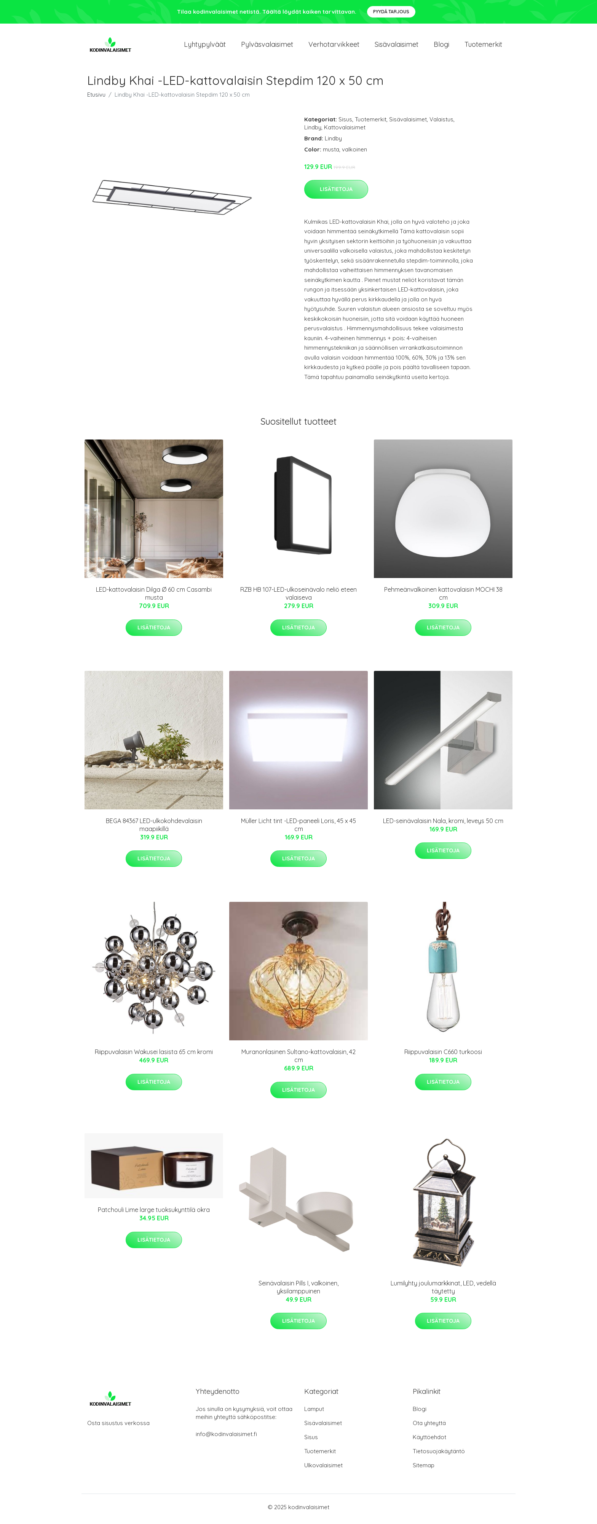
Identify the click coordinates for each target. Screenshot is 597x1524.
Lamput (314, 1412)
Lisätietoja (336, 193)
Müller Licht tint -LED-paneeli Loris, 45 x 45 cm (298, 828)
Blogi (441, 46)
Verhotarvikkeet (333, 46)
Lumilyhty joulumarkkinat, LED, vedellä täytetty (443, 1291)
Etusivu (96, 98)
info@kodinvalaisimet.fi (226, 1437)
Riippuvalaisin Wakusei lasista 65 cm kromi (154, 1056)
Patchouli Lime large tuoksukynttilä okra (154, 1214)
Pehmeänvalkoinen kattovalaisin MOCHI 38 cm (443, 597)
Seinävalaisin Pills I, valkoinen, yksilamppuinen (298, 1291)
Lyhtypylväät (205, 46)
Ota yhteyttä (429, 1426)
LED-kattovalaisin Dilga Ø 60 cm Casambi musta (154, 597)
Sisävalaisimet (396, 46)
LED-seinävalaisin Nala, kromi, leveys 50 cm (443, 824)
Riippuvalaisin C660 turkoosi (443, 1056)
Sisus (345, 123)
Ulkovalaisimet (323, 1469)
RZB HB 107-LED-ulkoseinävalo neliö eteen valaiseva (298, 597)
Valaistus (441, 123)
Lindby (312, 131)
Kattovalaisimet (345, 131)
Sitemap (423, 1469)
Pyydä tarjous (391, 11)
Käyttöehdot (429, 1440)
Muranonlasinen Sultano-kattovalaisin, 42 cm (298, 1060)
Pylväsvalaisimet (267, 46)
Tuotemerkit (483, 46)
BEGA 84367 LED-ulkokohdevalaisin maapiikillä (154, 828)
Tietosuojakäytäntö (439, 1455)
